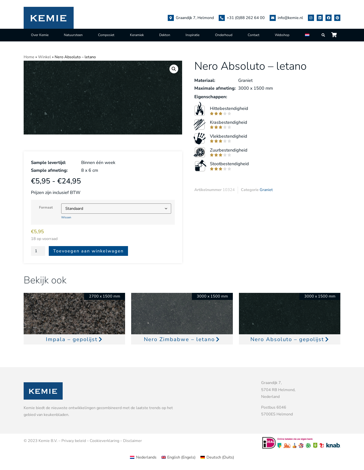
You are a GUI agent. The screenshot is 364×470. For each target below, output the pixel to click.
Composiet (106, 35)
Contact (253, 35)
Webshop (282, 35)
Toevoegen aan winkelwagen (88, 251)
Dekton (164, 35)
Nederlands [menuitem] (146, 457)
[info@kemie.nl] (273, 18)
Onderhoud (223, 35)
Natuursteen (73, 35)
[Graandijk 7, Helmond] (171, 18)
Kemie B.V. (48, 440)
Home (29, 57)
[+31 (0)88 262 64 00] (222, 18)
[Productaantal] (38, 251)
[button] (173, 69)
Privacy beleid (73, 440)
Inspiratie (192, 35)
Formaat (46, 207)
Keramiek (137, 35)
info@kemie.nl (290, 17)
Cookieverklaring (104, 440)
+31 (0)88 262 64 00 (246, 17)
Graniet (266, 189)
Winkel (44, 57)
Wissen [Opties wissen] (66, 217)
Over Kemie (40, 35)
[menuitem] (307, 35)
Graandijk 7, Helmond (195, 17)
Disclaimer (132, 440)
